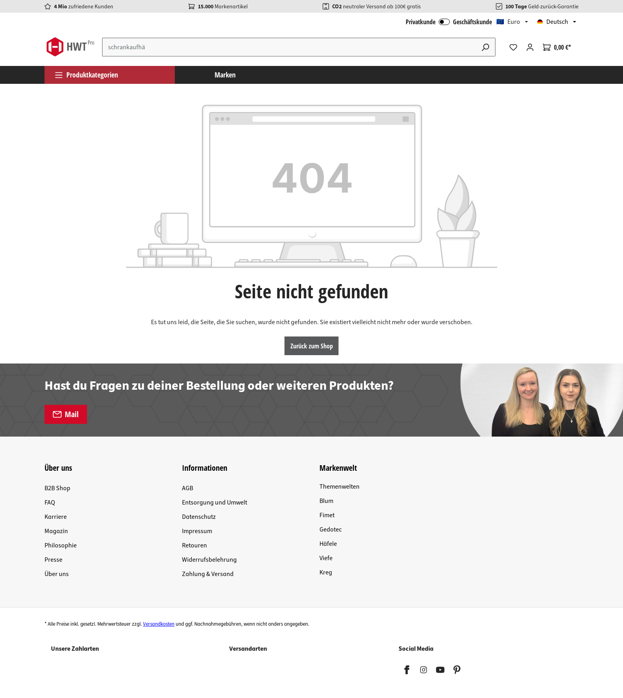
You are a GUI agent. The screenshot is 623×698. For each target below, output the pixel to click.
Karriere (55, 516)
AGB (187, 488)
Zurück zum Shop (311, 346)
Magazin (56, 531)
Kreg (325, 572)
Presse (53, 559)
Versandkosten (158, 624)
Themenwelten (339, 486)
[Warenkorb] (556, 47)
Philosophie (60, 545)
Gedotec (330, 529)
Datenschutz (199, 516)
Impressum (197, 531)
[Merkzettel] (513, 47)
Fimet (327, 515)
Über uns (56, 574)
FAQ (49, 502)
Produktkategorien (86, 74)
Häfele (328, 543)
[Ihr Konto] (530, 47)
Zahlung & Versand (208, 574)
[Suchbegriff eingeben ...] (289, 47)
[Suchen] (485, 47)
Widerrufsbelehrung (209, 559)
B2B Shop (57, 488)
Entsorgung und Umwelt (214, 502)
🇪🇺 (508, 22)
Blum (326, 501)
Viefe (326, 558)
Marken (225, 74)
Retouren (194, 545)
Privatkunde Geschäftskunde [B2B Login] (449, 22)
